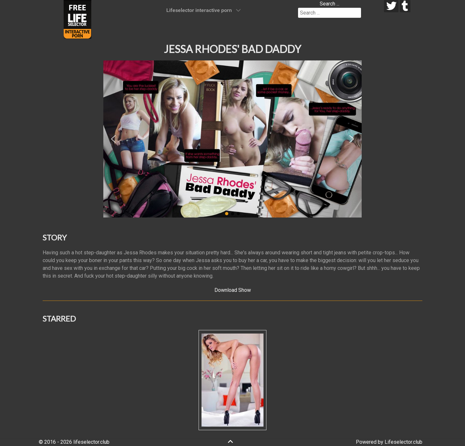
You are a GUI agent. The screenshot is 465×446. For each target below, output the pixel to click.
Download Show (232, 290)
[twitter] (391, 6)
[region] (232, 139)
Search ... (329, 4)
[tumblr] (405, 6)
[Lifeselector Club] (77, 19)
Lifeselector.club (403, 442)
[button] (113, 139)
